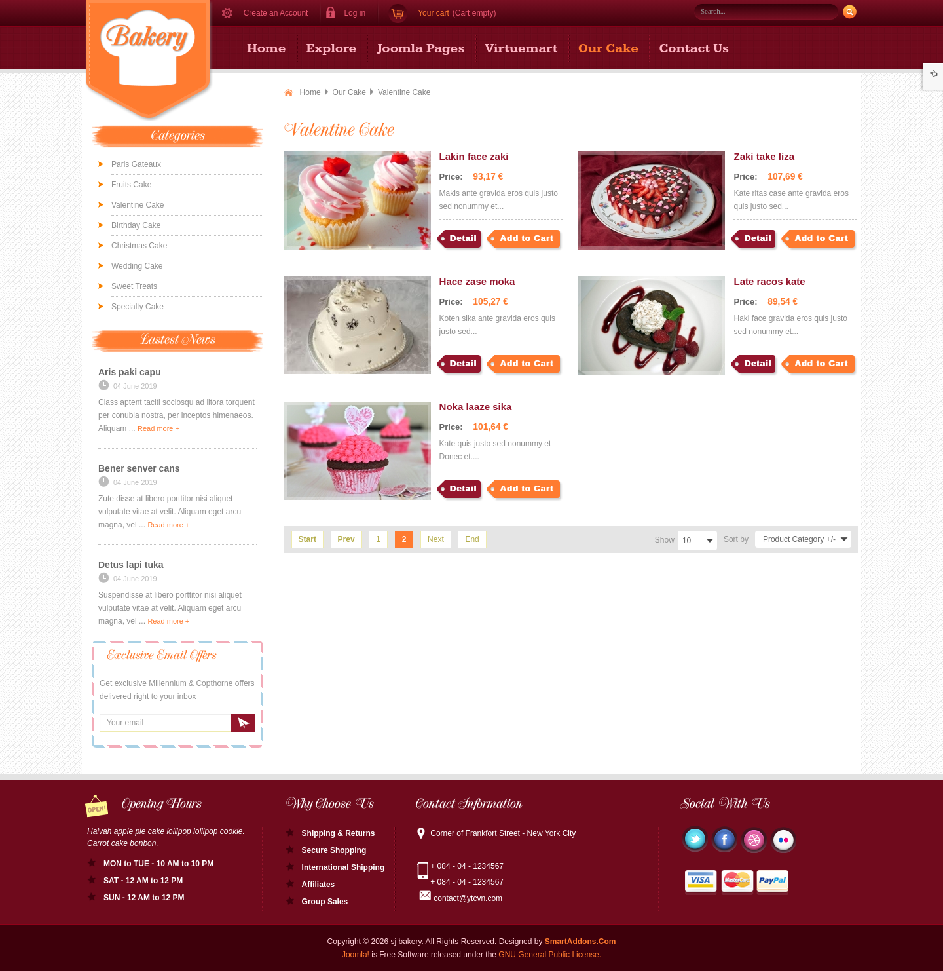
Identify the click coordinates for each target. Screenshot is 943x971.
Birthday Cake (135, 225)
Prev (346, 539)
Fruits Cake (131, 184)
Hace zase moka (477, 281)
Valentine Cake (137, 205)
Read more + (158, 428)
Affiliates (318, 884)
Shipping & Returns (338, 833)
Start (307, 539)
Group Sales (325, 901)
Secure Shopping (334, 850)
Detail (463, 238)
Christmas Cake (139, 245)
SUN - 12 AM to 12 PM (144, 897)
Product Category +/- (799, 539)
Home (310, 92)
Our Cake (349, 92)
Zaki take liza (763, 156)
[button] (350, 13)
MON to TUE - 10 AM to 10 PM (158, 863)
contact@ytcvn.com (468, 898)
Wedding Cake (137, 266)
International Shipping (343, 867)
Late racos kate (769, 281)
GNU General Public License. (549, 954)
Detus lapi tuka (131, 565)
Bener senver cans (139, 468)
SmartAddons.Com (580, 941)
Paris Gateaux (136, 164)
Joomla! (355, 954)
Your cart (433, 13)
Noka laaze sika (475, 406)
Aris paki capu (129, 372)
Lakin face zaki (474, 156)
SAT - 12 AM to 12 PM (143, 880)
